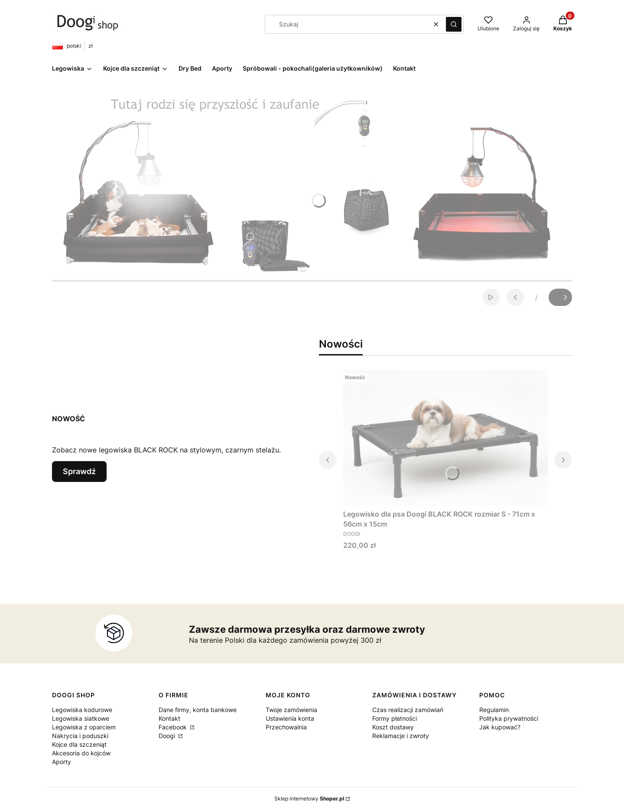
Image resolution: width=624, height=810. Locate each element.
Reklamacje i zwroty (400, 735)
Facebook (173, 727)
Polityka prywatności (508, 718)
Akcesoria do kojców (81, 753)
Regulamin (494, 709)
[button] (454, 24)
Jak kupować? (499, 727)
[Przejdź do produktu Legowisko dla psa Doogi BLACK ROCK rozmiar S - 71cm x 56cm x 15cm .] (445, 438)
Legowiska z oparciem (84, 727)
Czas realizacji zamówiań (407, 709)
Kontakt (169, 718)
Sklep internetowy (309, 798)
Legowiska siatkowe (80, 718)
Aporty (61, 761)
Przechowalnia (286, 727)
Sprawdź (79, 471)
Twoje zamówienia (291, 709)
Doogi (168, 735)
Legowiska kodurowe (82, 709)
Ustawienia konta (290, 718)
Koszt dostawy (393, 727)
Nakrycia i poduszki (80, 735)
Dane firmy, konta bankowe (198, 709)
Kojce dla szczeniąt (79, 744)
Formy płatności (394, 718)
